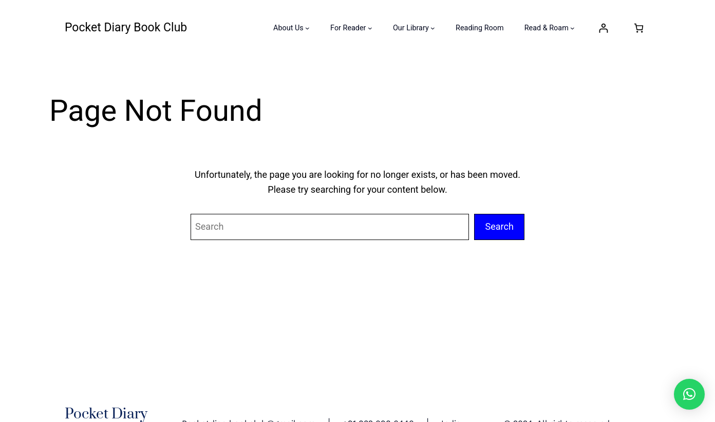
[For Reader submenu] (370, 28)
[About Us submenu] (307, 28)
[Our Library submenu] (432, 28)
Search (499, 226)
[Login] (603, 28)
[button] (689, 394)
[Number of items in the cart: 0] (638, 28)
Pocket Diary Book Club (126, 27)
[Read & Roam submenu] (572, 28)
